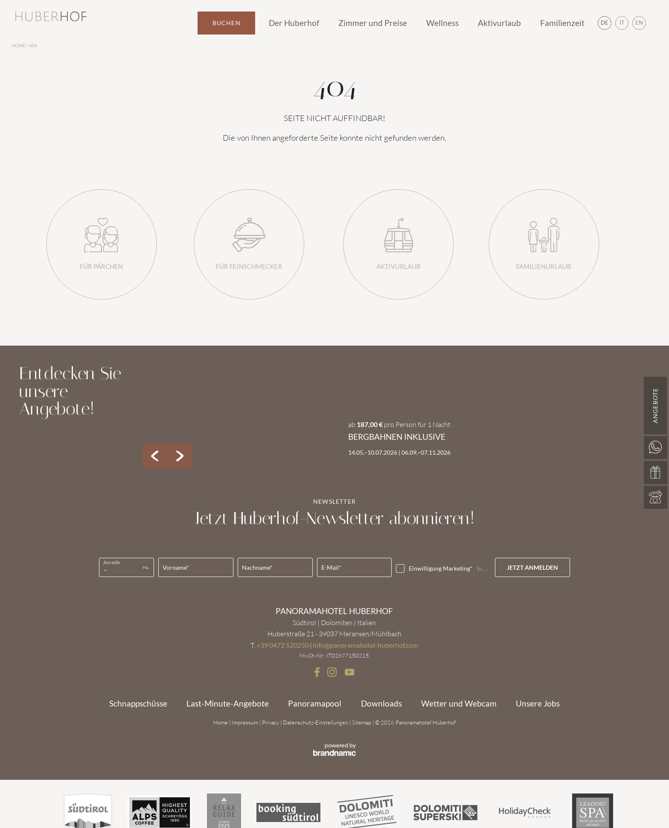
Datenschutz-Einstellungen (316, 722)
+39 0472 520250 (282, 645)
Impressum (245, 722)
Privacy (271, 722)
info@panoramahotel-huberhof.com (365, 645)
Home (19, 45)
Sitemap (362, 722)
